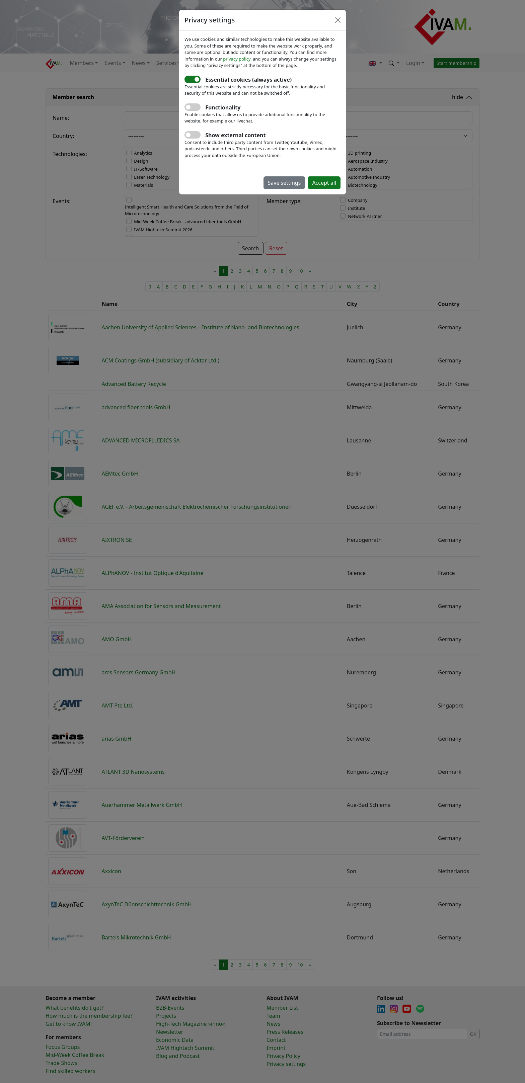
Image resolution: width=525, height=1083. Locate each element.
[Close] (337, 20)
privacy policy (236, 59)
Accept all (324, 182)
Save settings (284, 182)
